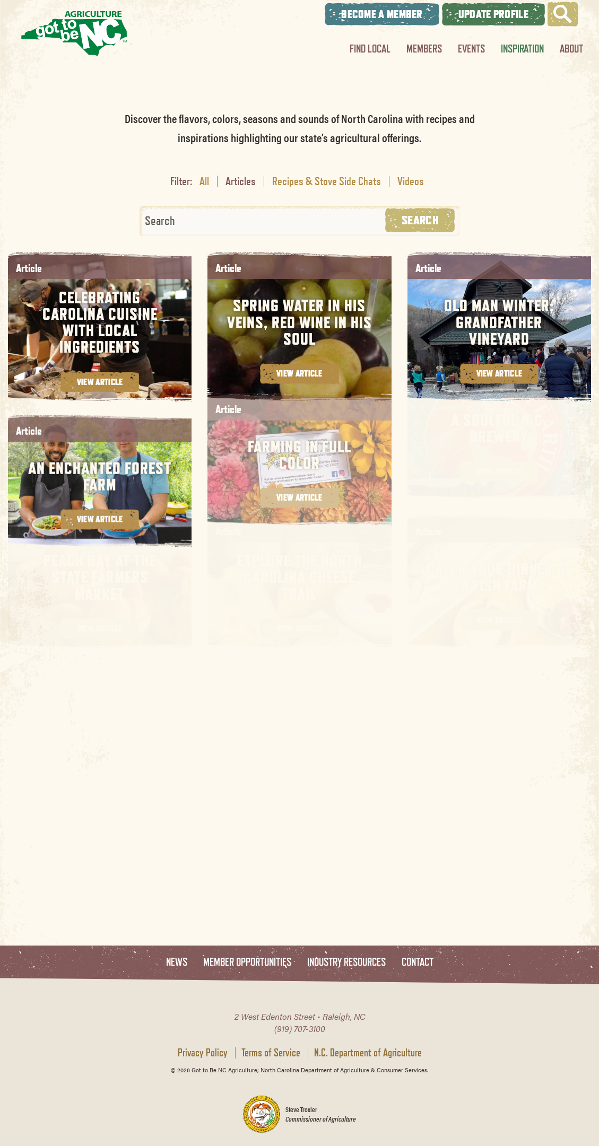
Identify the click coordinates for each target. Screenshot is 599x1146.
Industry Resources (346, 962)
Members (424, 48)
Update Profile (493, 14)
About (571, 48)
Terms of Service (270, 1052)
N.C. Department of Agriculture (368, 1052)
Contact (417, 962)
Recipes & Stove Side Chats (326, 181)
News (176, 962)
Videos (410, 181)
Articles (240, 181)
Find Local (370, 48)
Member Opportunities (247, 962)
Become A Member (382, 14)
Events (471, 48)
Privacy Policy (203, 1052)
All (204, 181)
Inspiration (522, 48)
